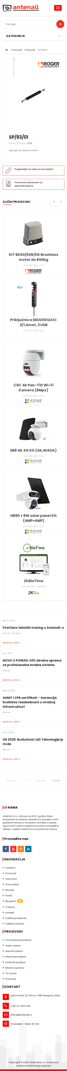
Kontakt (9, 912)
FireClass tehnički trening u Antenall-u (33, 627)
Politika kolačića (14, 923)
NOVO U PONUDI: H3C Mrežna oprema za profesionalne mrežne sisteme (32, 662)
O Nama (10, 907)
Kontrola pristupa (15, 962)
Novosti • (7, 633)
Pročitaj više (11, 642)
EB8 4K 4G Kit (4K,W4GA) (33, 450)
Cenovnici (11, 879)
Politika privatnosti (15, 918)
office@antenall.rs (21, 1014)
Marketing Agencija (39, 1065)
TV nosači (11, 973)
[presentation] (54, 203)
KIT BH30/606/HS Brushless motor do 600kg (33, 257)
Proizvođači (12, 884)
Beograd (14, 901)
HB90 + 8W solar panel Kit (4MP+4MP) (33, 518)
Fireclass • (16, 633)
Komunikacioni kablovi (18, 940)
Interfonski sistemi (15, 956)
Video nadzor (13, 945)
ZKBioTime (33, 580)
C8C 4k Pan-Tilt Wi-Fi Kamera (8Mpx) (34, 388)
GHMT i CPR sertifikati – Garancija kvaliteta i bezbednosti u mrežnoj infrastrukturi (30, 702)
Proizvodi (10, 873)
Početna (10, 867)
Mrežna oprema (14, 967)
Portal (8, 895)
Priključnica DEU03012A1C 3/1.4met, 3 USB (33, 322)
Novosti (9, 890)
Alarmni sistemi (14, 951)
